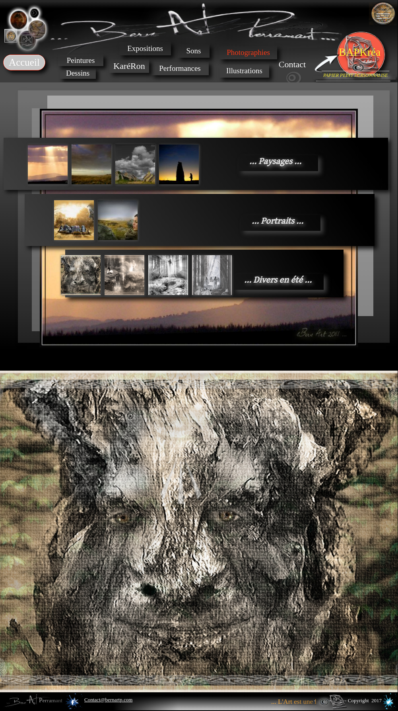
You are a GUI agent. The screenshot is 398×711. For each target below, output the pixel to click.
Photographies (248, 52)
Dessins (77, 73)
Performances (179, 68)
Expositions (145, 48)
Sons (193, 51)
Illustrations (244, 70)
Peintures (81, 60)
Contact (292, 64)
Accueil (24, 62)
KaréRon (129, 66)
